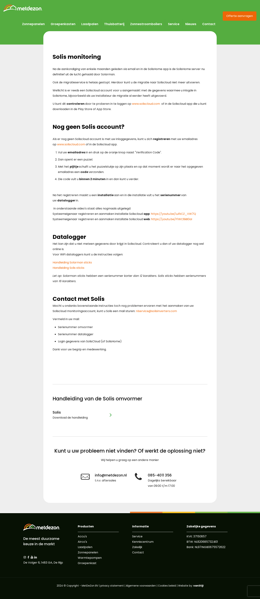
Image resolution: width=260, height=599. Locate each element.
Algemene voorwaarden (141, 585)
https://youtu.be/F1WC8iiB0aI (171, 219)
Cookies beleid (167, 585)
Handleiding (72, 262)
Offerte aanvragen (239, 16)
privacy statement (112, 585)
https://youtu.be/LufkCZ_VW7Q (173, 214)
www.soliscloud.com (146, 104)
